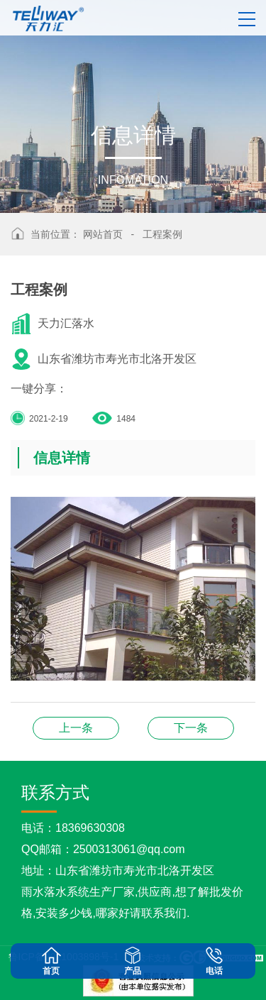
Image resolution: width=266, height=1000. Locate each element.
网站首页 (103, 234)
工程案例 (162, 234)
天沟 (76, 728)
